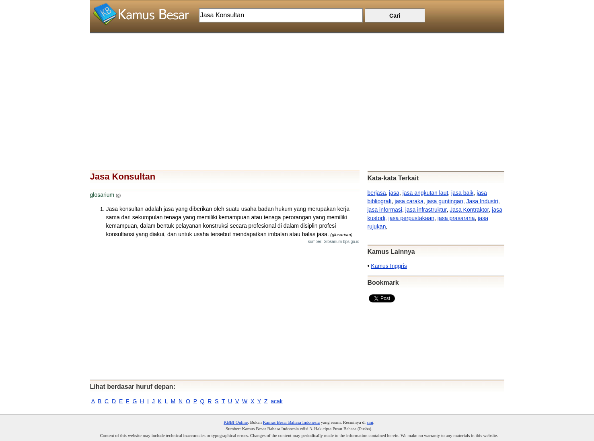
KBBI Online (236, 422)
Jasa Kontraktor (469, 209)
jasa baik (462, 193)
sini (370, 422)
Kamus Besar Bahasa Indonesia (291, 422)
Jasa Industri (482, 201)
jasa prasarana (456, 218)
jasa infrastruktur (426, 209)
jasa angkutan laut (425, 193)
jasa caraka (409, 201)
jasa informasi (385, 209)
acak (277, 401)
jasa (394, 193)
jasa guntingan (445, 201)
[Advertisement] (297, 89)
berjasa (377, 193)
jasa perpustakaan (411, 218)
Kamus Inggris (389, 266)
